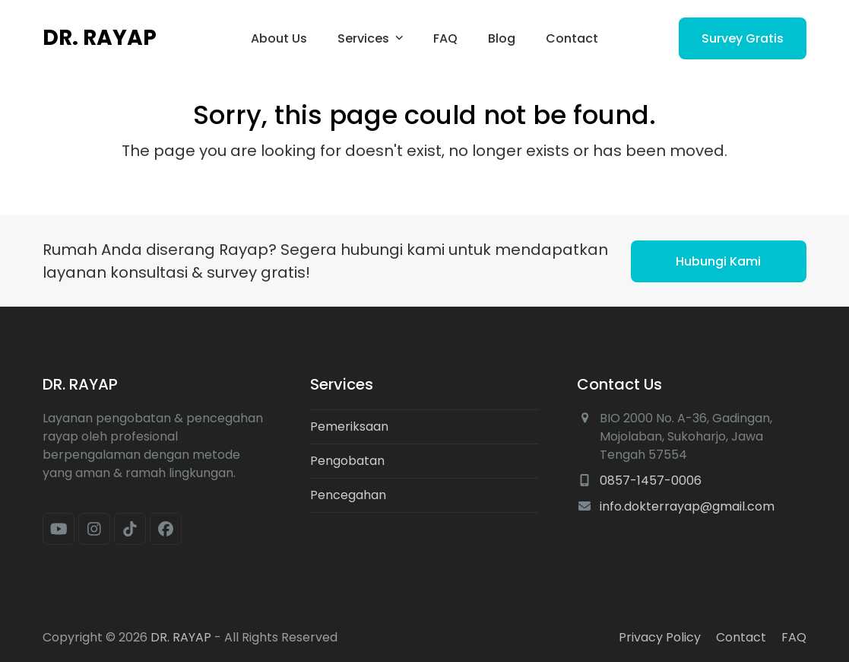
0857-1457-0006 (651, 480)
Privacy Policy (660, 637)
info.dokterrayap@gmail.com (687, 506)
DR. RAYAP (100, 38)
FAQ (793, 637)
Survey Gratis (743, 38)
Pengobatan (347, 460)
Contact (741, 637)
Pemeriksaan (349, 426)
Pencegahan (348, 495)
